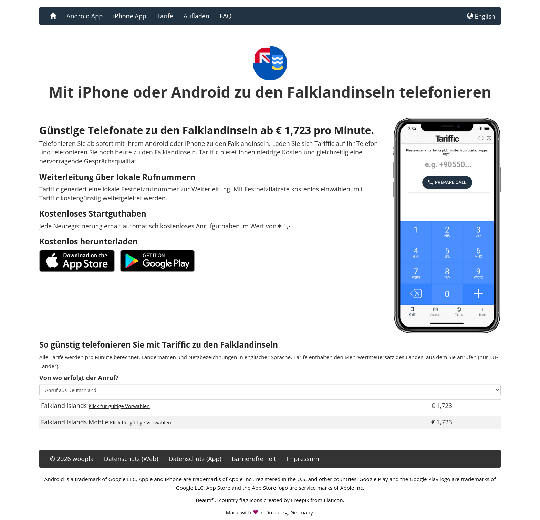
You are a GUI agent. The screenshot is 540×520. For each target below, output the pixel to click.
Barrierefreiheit (254, 458)
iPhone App (129, 16)
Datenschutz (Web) (131, 458)
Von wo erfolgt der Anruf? (78, 377)
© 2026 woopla (72, 458)
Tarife (165, 16)
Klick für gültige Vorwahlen (119, 406)
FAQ (226, 16)
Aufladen (196, 16)
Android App (84, 16)
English (481, 16)
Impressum (303, 458)
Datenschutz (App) (194, 458)
